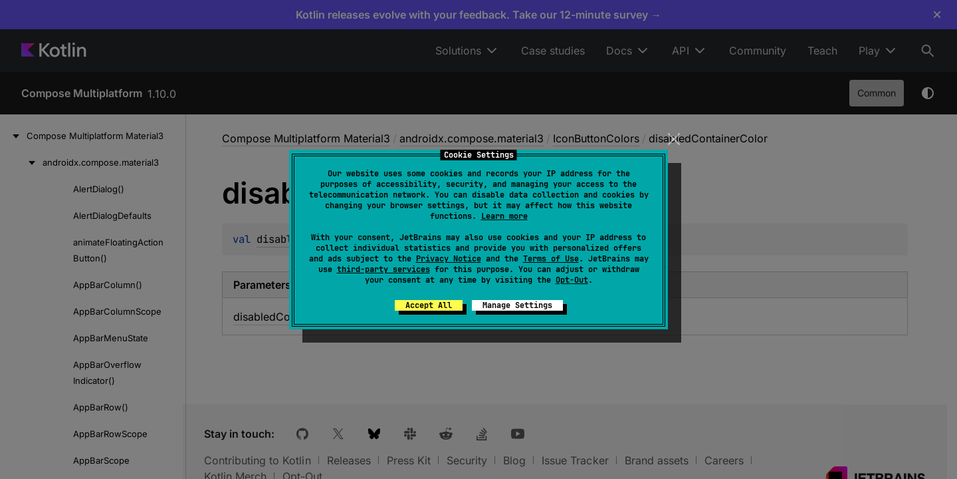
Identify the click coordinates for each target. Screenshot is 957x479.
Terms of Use (551, 258)
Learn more (504, 216)
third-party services (383, 269)
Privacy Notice (448, 258)
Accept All (428, 305)
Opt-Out (572, 280)
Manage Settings (517, 305)
